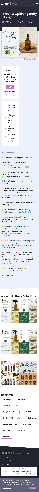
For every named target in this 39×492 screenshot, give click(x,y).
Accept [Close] (32, 488)
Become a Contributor (21, 453)
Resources (5, 464)
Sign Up (10, 87)
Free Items (5, 457)
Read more (7, 488)
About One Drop (7, 461)
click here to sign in (10, 95)
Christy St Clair (11, 59)
